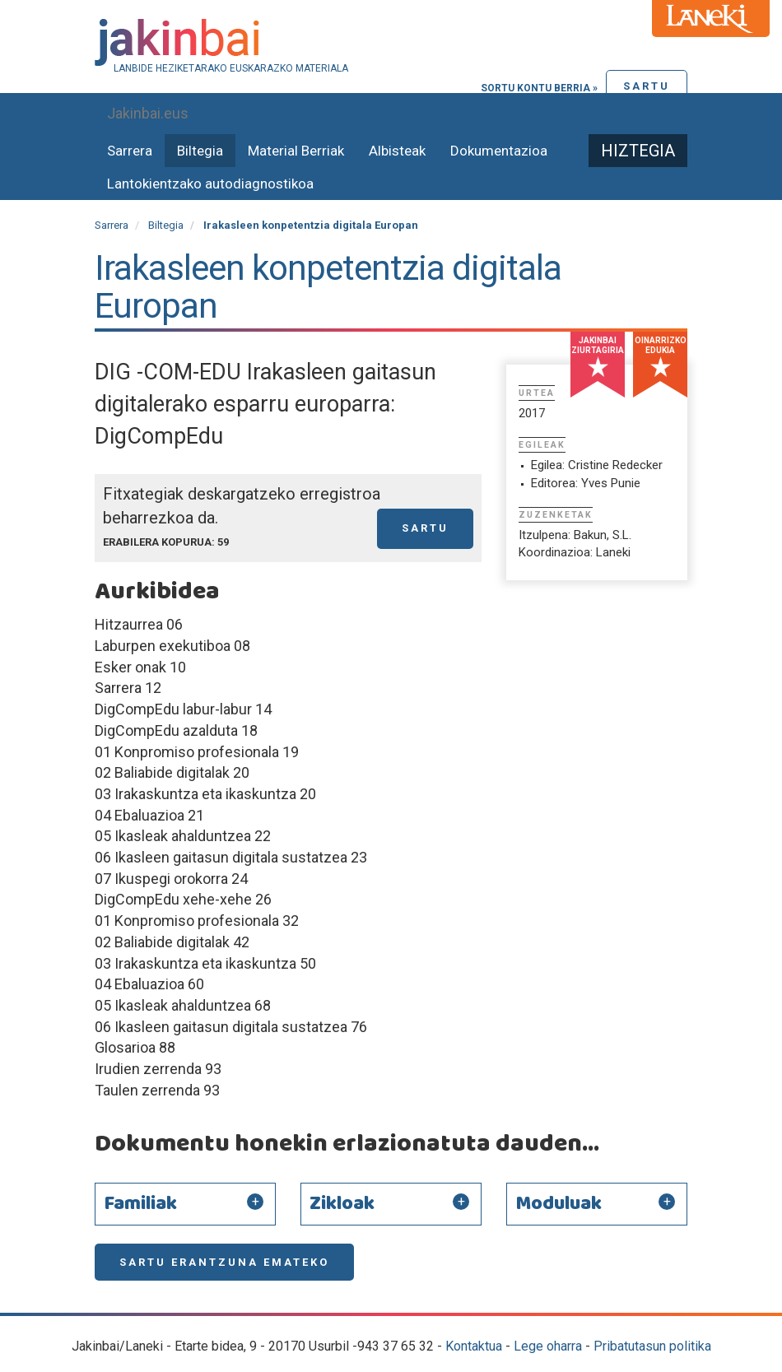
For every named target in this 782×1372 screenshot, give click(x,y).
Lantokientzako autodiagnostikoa (210, 183)
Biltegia (200, 150)
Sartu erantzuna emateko (224, 1262)
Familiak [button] (140, 1204)
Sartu (646, 86)
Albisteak (397, 150)
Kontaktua (473, 1346)
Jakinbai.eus (148, 113)
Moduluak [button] (558, 1204)
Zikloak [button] (342, 1204)
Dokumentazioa (498, 150)
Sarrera (129, 150)
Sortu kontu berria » (539, 88)
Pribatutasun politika (652, 1346)
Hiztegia (638, 150)
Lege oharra (548, 1346)
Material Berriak (296, 150)
